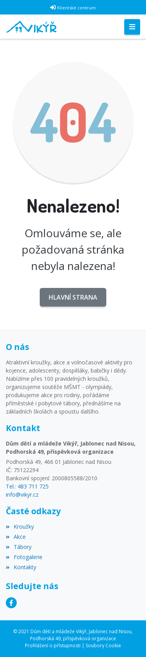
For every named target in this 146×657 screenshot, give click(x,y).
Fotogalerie (24, 557)
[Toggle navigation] (132, 27)
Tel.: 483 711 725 (27, 486)
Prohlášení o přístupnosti (53, 645)
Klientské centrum (76, 8)
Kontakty (21, 567)
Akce (16, 536)
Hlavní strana (73, 297)
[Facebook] (11, 602)
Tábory (19, 546)
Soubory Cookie (103, 645)
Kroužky (20, 526)
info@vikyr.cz (22, 494)
